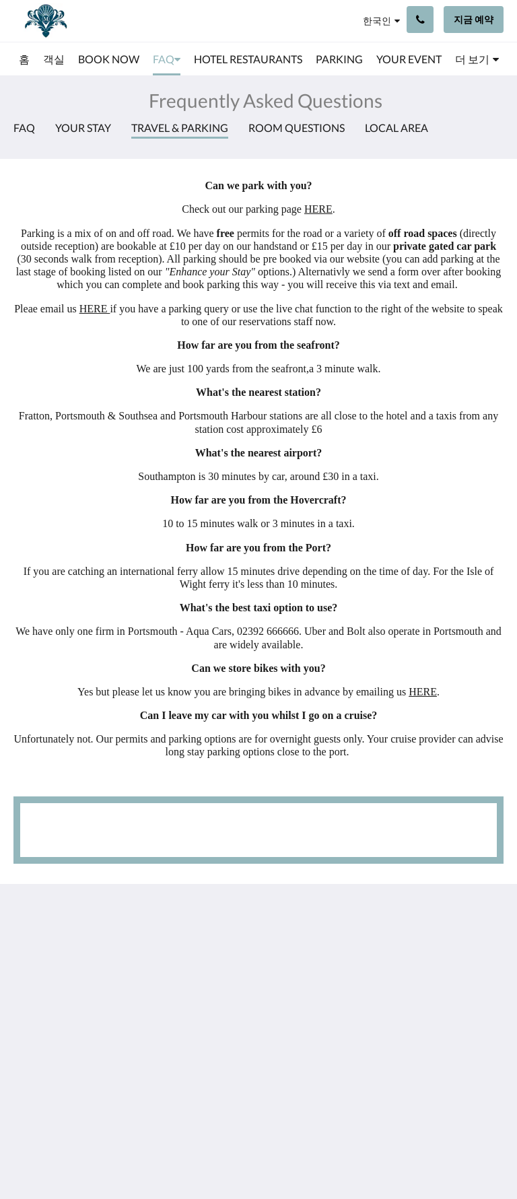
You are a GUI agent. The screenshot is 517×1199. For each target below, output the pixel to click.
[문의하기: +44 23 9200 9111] (420, 19)
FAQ (24, 127)
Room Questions (296, 127)
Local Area (396, 127)
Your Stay (83, 127)
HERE (318, 209)
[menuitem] (24, 59)
